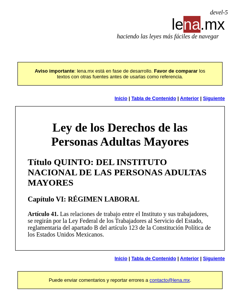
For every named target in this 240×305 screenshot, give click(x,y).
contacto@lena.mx (170, 280)
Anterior (189, 98)
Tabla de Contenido (153, 98)
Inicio (121, 98)
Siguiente (214, 98)
